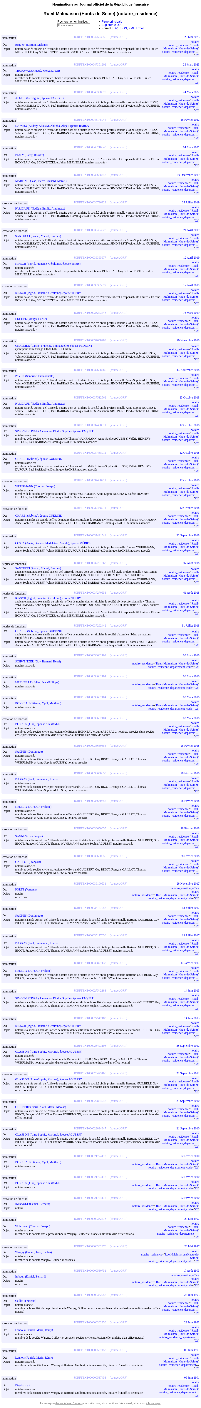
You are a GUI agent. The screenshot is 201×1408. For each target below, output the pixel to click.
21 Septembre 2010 (188, 1100)
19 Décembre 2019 (188, 174)
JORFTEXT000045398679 (90, 92)
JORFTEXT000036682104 (90, 655)
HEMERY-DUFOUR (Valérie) (35, 806)
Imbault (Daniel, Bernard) (32, 1276)
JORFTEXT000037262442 (90, 625)
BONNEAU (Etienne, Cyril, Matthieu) (39, 703)
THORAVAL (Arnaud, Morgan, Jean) (39, 70)
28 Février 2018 (190, 745)
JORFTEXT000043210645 (90, 147)
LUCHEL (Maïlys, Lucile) (32, 318)
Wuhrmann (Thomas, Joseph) (34, 1226)
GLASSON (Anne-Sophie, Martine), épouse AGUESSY (50, 1051)
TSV (115, 28)
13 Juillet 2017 (191, 907)
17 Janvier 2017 (190, 963)
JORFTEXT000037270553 (90, 592)
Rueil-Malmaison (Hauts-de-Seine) (181, 46)
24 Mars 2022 (191, 92)
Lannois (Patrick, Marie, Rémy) (35, 1330)
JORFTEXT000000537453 (90, 1350)
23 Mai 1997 (192, 1218)
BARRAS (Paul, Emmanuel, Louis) (38, 779)
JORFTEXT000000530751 (90, 1270)
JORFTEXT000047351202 (90, 64)
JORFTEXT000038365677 (90, 257)
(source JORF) (118, 36)
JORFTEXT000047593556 (90, 36)
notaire (195, 41)
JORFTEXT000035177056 (90, 907)
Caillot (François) (27, 1300)
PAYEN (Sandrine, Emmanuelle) (36, 376)
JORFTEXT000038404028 (90, 230)
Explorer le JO (111, 24)
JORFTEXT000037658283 (90, 340)
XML (132, 28)
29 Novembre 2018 (188, 340)
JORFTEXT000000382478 (90, 1218)
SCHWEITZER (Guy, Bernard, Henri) (39, 661)
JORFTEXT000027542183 (90, 990)
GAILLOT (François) (29, 861)
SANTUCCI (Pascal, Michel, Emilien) (39, 236)
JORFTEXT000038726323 (90, 202)
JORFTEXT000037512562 (90, 397)
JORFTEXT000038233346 (90, 312)
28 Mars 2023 (191, 64)
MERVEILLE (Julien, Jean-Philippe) (38, 682)
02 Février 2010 (190, 1156)
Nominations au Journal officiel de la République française (100, 4)
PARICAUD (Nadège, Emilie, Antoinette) (41, 208)
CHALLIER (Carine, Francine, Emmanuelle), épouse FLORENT (55, 345)
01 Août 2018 (191, 592)
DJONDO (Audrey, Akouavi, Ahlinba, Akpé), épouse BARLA (53, 125)
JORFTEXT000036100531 (90, 883)
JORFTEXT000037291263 (90, 563)
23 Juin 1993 (192, 1294)
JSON (123, 28)
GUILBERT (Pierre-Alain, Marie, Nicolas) (42, 1107)
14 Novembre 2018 (188, 369)
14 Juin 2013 (192, 990)
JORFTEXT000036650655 (90, 745)
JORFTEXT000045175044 (90, 119)
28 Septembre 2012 (188, 1045)
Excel (140, 28)
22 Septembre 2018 (188, 535)
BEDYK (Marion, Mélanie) (33, 44)
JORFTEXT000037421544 (90, 535)
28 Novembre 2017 (188, 883)
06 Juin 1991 (192, 1350)
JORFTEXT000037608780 (90, 369)
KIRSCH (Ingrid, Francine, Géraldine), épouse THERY (49, 263)
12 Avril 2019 (191, 257)
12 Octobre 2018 (190, 425)
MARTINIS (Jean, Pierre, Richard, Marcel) (42, 181)
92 (196, 55)
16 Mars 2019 (191, 312)
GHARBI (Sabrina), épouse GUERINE (40, 458)
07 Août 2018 (191, 563)
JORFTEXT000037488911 (90, 425)
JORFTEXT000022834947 (90, 1100)
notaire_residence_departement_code (170, 666)
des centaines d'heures (68, 1403)
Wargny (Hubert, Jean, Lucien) (35, 1252)
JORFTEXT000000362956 (90, 1294)
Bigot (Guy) (24, 1385)
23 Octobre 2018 (190, 397)
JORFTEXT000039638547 (90, 174)
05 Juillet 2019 (191, 202)
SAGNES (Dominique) (30, 751)
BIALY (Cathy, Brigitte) (31, 155)
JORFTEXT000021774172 (90, 1156)
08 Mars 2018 (191, 655)
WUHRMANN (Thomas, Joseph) (36, 486)
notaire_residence (178, 45)
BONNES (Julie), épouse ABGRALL (39, 724)
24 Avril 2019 (191, 230)
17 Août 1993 (191, 1270)
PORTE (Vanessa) (27, 889)
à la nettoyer (153, 1403)
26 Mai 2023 (192, 36)
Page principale (112, 21)
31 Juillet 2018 (191, 625)
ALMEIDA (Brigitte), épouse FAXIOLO (41, 98)
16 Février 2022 (190, 119)
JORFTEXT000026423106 (90, 1045)
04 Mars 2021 (191, 147)
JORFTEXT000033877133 (90, 963)
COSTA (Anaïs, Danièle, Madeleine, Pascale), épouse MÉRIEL (54, 543)
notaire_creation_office (185, 888)
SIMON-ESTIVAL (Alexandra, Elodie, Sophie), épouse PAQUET (56, 431)
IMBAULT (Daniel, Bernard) (34, 1204)
